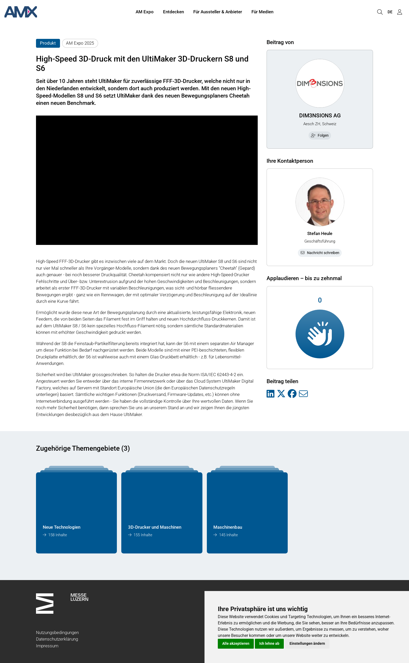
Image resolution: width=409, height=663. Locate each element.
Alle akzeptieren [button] (235, 643)
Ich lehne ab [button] (269, 643)
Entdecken (173, 12)
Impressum (47, 645)
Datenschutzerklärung (57, 639)
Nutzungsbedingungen (57, 632)
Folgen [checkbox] (320, 135)
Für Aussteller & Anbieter (217, 12)
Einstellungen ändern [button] (307, 643)
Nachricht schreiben (319, 253)
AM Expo (145, 12)
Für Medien (262, 12)
